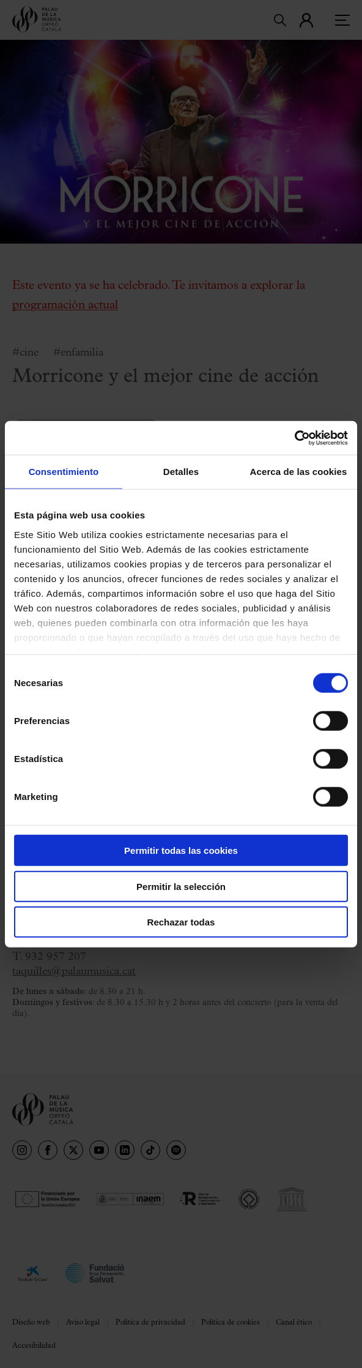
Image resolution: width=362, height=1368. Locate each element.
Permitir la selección (181, 886)
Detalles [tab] (181, 471)
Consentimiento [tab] (64, 471)
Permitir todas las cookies (181, 850)
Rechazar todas (181, 922)
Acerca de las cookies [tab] (298, 471)
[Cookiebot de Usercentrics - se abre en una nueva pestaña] (294, 438)
